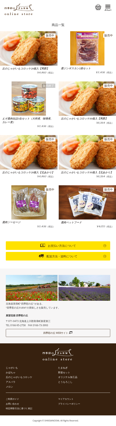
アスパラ (10, 382)
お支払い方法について (58, 245)
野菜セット (64, 372)
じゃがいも (12, 367)
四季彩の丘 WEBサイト (58, 333)
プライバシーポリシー (69, 403)
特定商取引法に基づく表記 (19, 408)
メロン (9, 386)
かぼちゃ (10, 372)
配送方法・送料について (58, 256)
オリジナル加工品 (67, 377)
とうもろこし (65, 382)
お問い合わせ (12, 403)
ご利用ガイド (12, 398)
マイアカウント (66, 398)
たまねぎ (63, 367)
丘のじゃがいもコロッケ (19, 377)
